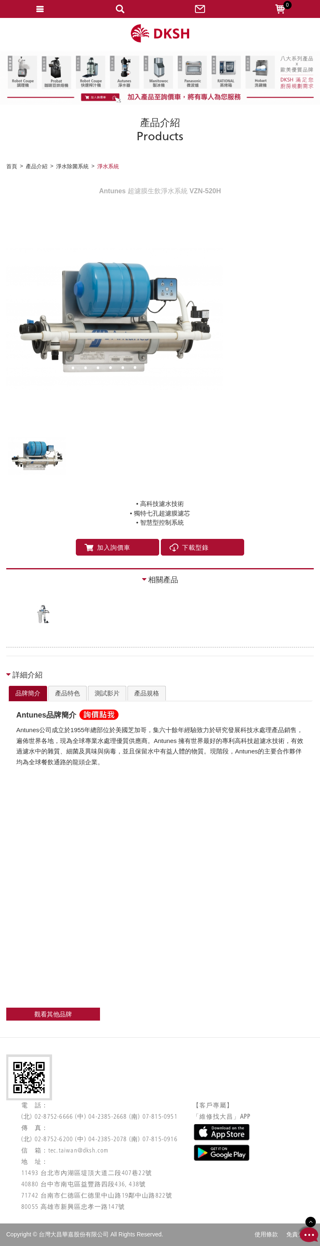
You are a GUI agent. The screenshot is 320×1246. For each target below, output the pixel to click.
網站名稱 (160, 33)
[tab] (28, 694)
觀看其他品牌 (53, 1014)
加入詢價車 (107, 547)
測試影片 (107, 693)
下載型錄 (189, 547)
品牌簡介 (27, 693)
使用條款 (266, 1234)
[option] (160, 318)
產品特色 (67, 693)
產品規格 (146, 693)
